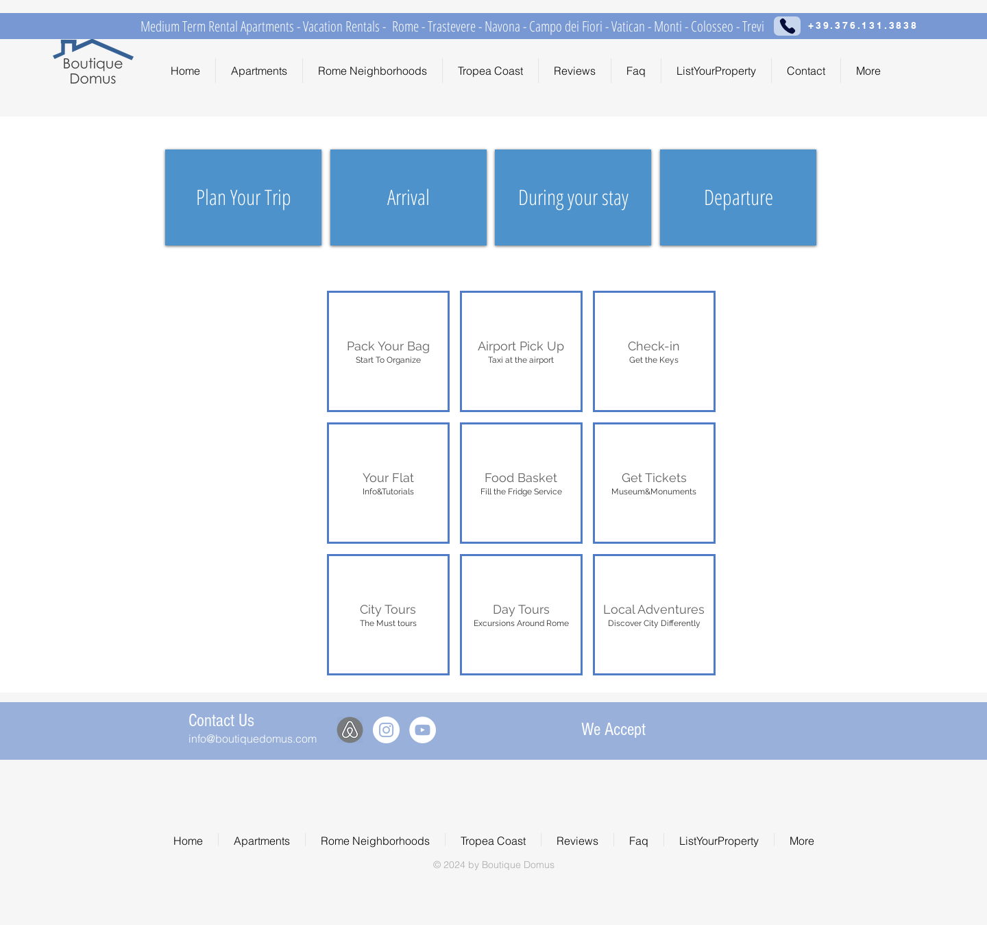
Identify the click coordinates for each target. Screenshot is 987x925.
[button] (388, 351)
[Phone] (787, 26)
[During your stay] (573, 197)
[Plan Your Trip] (243, 197)
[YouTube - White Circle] (422, 730)
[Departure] (738, 197)
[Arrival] (408, 197)
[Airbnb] (350, 730)
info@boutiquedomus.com (252, 738)
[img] (695, 728)
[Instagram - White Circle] (386, 730)
